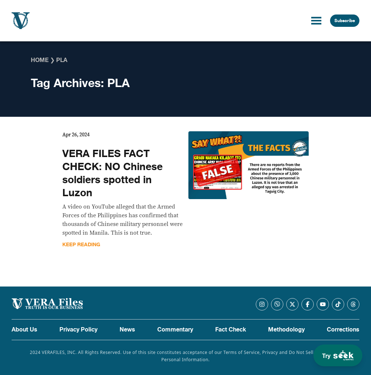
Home (40, 60)
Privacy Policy (78, 329)
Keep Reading (81, 244)
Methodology (286, 329)
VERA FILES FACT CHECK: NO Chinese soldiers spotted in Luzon (112, 173)
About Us (24, 329)
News (127, 329)
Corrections (343, 329)
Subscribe (344, 20)
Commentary (175, 329)
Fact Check (230, 329)
